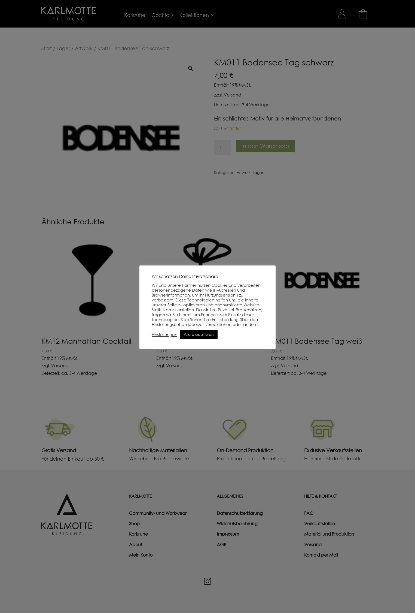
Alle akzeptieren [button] (199, 334)
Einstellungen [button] (164, 334)
